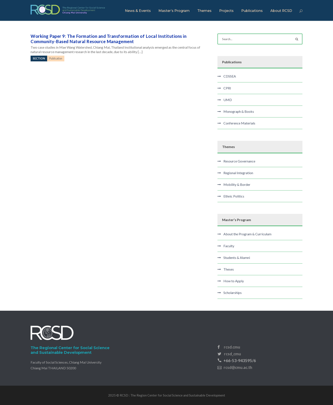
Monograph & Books (238, 111)
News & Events (138, 11)
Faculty (228, 246)
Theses (228, 269)
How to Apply (233, 281)
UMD (227, 100)
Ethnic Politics (233, 196)
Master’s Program (174, 11)
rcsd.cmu (232, 346)
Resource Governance (239, 161)
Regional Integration (238, 173)
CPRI (227, 88)
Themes (204, 11)
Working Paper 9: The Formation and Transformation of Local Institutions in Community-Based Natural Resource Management (108, 38)
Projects (226, 11)
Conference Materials (239, 123)
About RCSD (281, 11)
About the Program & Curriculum (247, 234)
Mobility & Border (236, 184)
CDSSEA (229, 76)
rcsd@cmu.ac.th (238, 367)
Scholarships (232, 293)
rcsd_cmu (232, 353)
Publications (252, 11)
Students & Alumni (236, 257)
